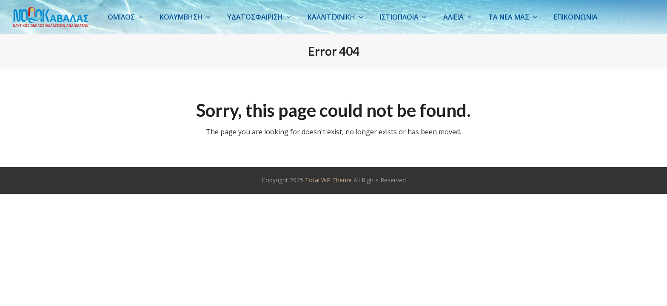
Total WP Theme (328, 180)
